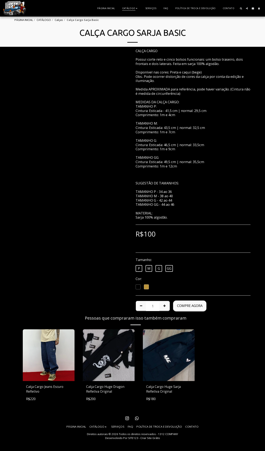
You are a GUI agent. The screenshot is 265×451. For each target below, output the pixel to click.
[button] (241, 8)
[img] (109, 355)
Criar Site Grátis (150, 438)
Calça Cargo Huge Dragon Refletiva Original (107, 389)
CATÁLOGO (44, 20)
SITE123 (133, 438)
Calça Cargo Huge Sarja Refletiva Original (165, 389)
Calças (59, 20)
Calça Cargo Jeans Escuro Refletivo (46, 389)
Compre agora (189, 305)
